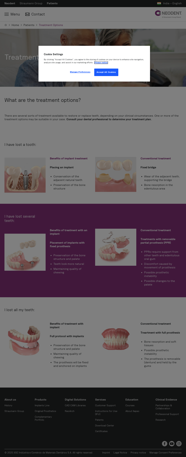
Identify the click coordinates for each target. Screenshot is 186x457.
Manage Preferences (80, 72)
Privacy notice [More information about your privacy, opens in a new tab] (101, 63)
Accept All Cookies (106, 72)
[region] (94, 64)
